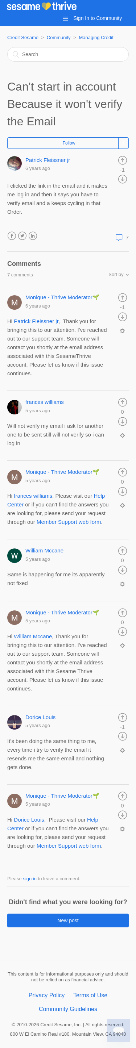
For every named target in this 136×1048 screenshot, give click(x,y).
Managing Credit (96, 37)
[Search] (68, 54)
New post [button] (67, 920)
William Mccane (44, 550)
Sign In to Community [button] (97, 18)
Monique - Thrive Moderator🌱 (62, 297)
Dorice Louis (40, 717)
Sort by (115, 274)
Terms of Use (90, 995)
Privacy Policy (47, 995)
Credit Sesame (22, 37)
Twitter (22, 236)
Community (59, 37)
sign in (30, 878)
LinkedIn (32, 236)
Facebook (11, 236)
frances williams (44, 402)
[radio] (122, 160)
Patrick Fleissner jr (47, 160)
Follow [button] (69, 143)
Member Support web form (69, 846)
